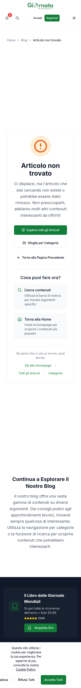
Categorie (55, 373)
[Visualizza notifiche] (7, 18)
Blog (24, 40)
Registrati (52, 18)
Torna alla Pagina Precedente (40, 257)
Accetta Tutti (53, 680)
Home (11, 40)
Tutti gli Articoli (29, 373)
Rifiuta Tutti (26, 680)
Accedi (37, 18)
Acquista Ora (40, 628)
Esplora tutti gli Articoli (40, 230)
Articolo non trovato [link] (47, 40)
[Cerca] (17, 18)
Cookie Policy (25, 669)
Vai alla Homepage (38, 365)
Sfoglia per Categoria (40, 243)
